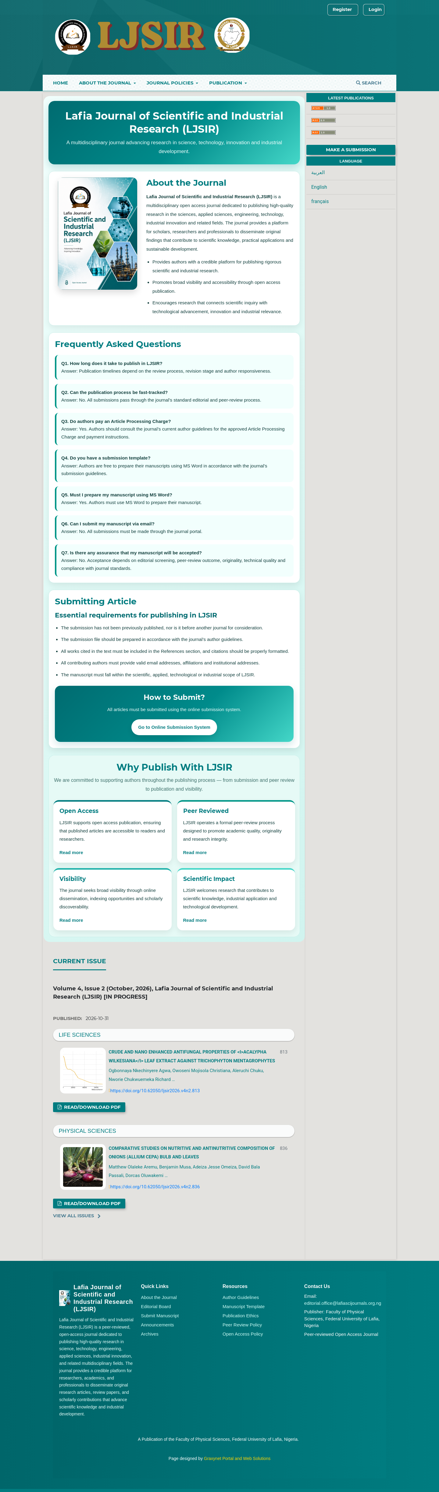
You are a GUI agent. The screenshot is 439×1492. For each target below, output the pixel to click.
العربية (318, 172)
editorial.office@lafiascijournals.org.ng (342, 1303)
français (320, 201)
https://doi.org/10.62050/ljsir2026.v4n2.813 (155, 1090)
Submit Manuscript (160, 1315)
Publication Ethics (241, 1315)
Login (375, 9)
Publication (226, 83)
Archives (150, 1333)
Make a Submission (351, 149)
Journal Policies (171, 83)
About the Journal (105, 83)
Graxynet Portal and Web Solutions (237, 1458)
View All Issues (73, 1215)
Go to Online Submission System (174, 727)
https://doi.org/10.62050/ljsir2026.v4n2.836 (155, 1187)
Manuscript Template (244, 1306)
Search (368, 83)
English (319, 187)
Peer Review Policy (242, 1324)
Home (60, 83)
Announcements (157, 1324)
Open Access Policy (243, 1333)
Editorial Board (156, 1306)
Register (342, 9)
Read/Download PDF (92, 1107)
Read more (71, 852)
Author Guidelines (241, 1297)
